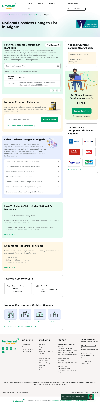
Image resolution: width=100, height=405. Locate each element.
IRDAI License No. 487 (88, 346)
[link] (51, 90)
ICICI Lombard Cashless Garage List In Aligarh (32, 187)
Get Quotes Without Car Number (21, 126)
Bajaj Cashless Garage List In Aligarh (32, 171)
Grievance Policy (44, 363)
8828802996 (87, 361)
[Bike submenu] (42, 3)
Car (29, 3)
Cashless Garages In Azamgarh (81, 60)
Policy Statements (77, 392)
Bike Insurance (27, 347)
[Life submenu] (31, 8)
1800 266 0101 (65, 368)
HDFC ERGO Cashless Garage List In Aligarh (32, 161)
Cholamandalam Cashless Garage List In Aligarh (32, 192)
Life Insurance (26, 351)
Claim (40, 349)
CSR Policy (42, 365)
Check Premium (49, 119)
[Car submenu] (31, 3)
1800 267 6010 (65, 360)
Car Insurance (13, 15)
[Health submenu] (54, 3)
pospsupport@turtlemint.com (69, 371)
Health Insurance (27, 349)
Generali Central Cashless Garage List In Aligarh (32, 182)
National (24, 15)
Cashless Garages (36, 15)
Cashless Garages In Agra (81, 54)
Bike (39, 3)
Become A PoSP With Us (76, 9)
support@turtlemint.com (68, 362)
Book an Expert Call (82, 111)
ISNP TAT (42, 367)
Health (51, 3)
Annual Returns (44, 360)
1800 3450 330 (17, 291)
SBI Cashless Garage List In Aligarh (32, 176)
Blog (40, 347)
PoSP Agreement (45, 358)
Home (4, 15)
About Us (42, 344)
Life (29, 9)
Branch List (42, 370)
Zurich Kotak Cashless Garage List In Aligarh (32, 166)
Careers (41, 356)
